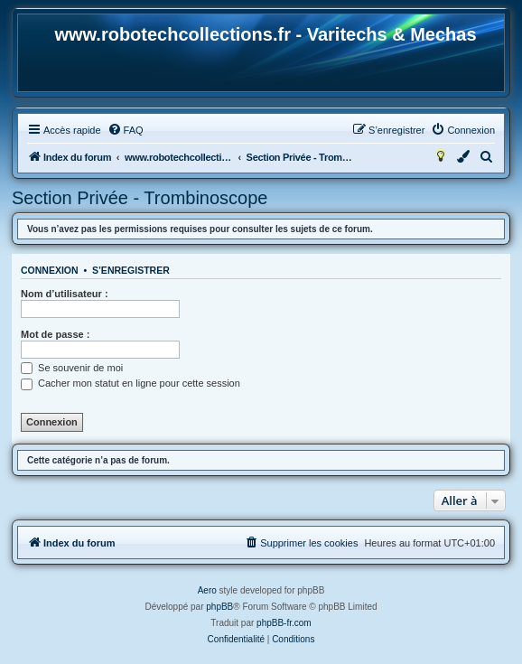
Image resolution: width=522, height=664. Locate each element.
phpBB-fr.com (284, 623)
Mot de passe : (55, 334)
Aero (207, 590)
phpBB (219, 607)
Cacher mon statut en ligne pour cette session (130, 383)
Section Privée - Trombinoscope (139, 198)
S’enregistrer (131, 270)
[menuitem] (125, 130)
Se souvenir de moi (72, 367)
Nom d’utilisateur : (64, 293)
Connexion (50, 270)
